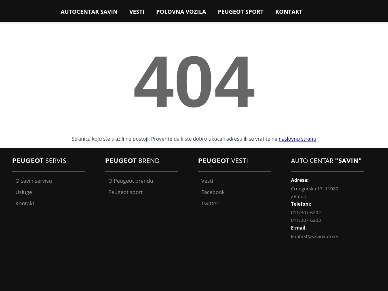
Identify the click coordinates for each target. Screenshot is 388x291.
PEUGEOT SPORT (241, 11)
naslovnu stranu (297, 138)
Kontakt (288, 11)
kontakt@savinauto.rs (314, 236)
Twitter (209, 203)
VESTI (136, 11)
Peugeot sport (125, 192)
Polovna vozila (181, 11)
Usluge (23, 192)
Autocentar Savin (89, 11)
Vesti (207, 180)
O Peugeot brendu (130, 180)
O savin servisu (33, 180)
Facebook (213, 192)
